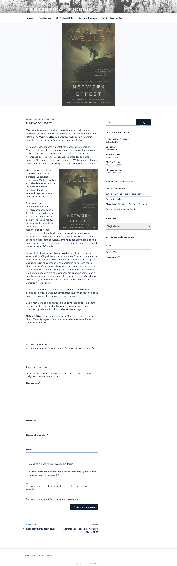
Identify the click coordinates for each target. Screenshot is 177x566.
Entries (111, 252)
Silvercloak (111, 147)
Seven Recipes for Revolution (128, 194)
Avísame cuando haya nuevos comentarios (51, 464)
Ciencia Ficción (39, 344)
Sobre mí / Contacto (88, 18)
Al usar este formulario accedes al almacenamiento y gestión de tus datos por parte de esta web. (63, 473)
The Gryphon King (114, 170)
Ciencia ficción (39, 348)
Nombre (31, 420)
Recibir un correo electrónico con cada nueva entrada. (53, 499)
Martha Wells (77, 348)
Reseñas (29, 18)
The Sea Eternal (113, 162)
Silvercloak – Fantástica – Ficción (120, 204)
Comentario (33, 383)
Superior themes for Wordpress (120, 237)
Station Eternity (113, 154)
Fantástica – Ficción (59, 10)
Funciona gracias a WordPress (38, 555)
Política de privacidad (112, 18)
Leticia (51, 119)
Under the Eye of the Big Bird (118, 139)
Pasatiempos (45, 18)
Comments (113, 257)
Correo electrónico (37, 435)
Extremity (142, 204)
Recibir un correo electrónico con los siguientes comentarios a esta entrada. (60, 488)
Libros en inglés (58, 348)
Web (28, 449)
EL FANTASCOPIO (64, 18)
